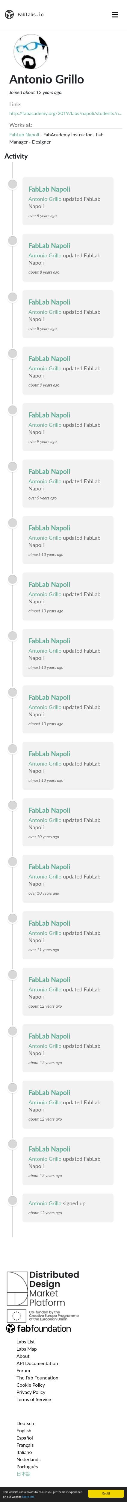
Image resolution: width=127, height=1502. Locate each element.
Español (24, 1437)
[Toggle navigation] (115, 14)
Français (25, 1445)
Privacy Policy (31, 1392)
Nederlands (28, 1459)
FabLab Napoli (24, 134)
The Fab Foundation (37, 1377)
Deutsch (25, 1423)
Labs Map (26, 1349)
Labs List (25, 1341)
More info (28, 1497)
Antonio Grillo (44, 199)
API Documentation (37, 1363)
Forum (23, 1370)
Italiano (24, 1452)
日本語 (23, 1473)
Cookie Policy (30, 1385)
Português (27, 1466)
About (23, 1356)
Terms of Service (33, 1399)
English (23, 1430)
